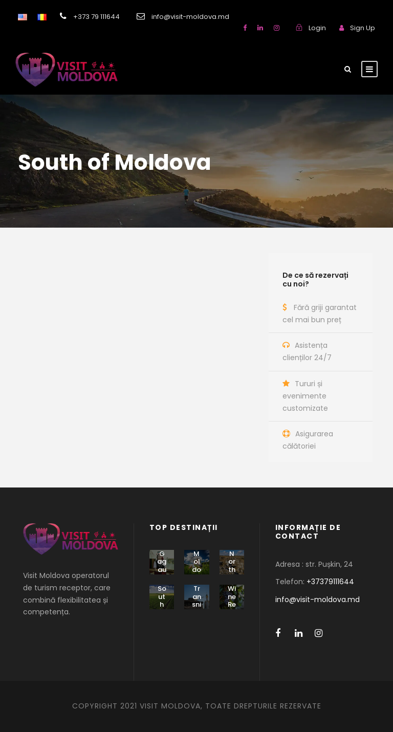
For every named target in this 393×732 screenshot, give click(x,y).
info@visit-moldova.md (317, 599)
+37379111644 (330, 581)
